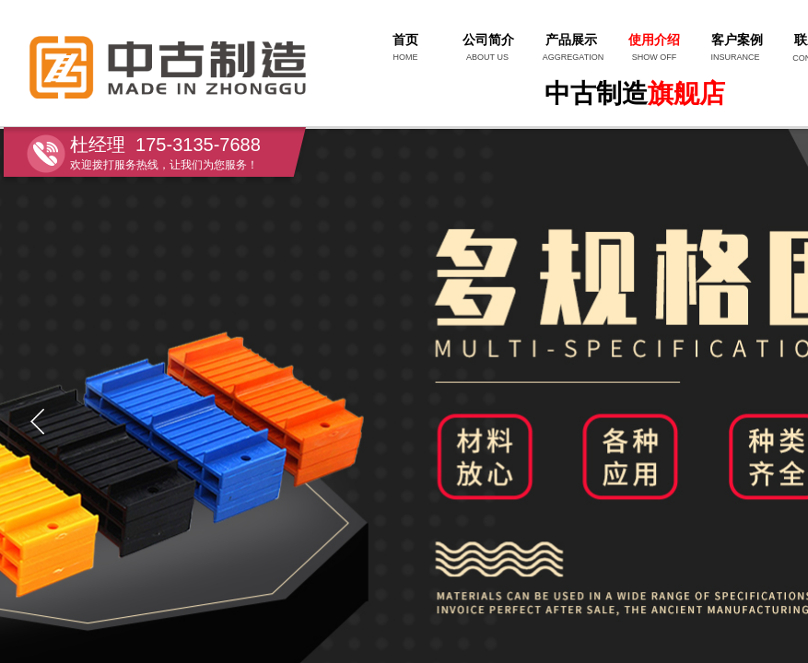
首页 (405, 40)
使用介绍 (654, 40)
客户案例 (737, 40)
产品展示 (571, 40)
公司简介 (488, 40)
